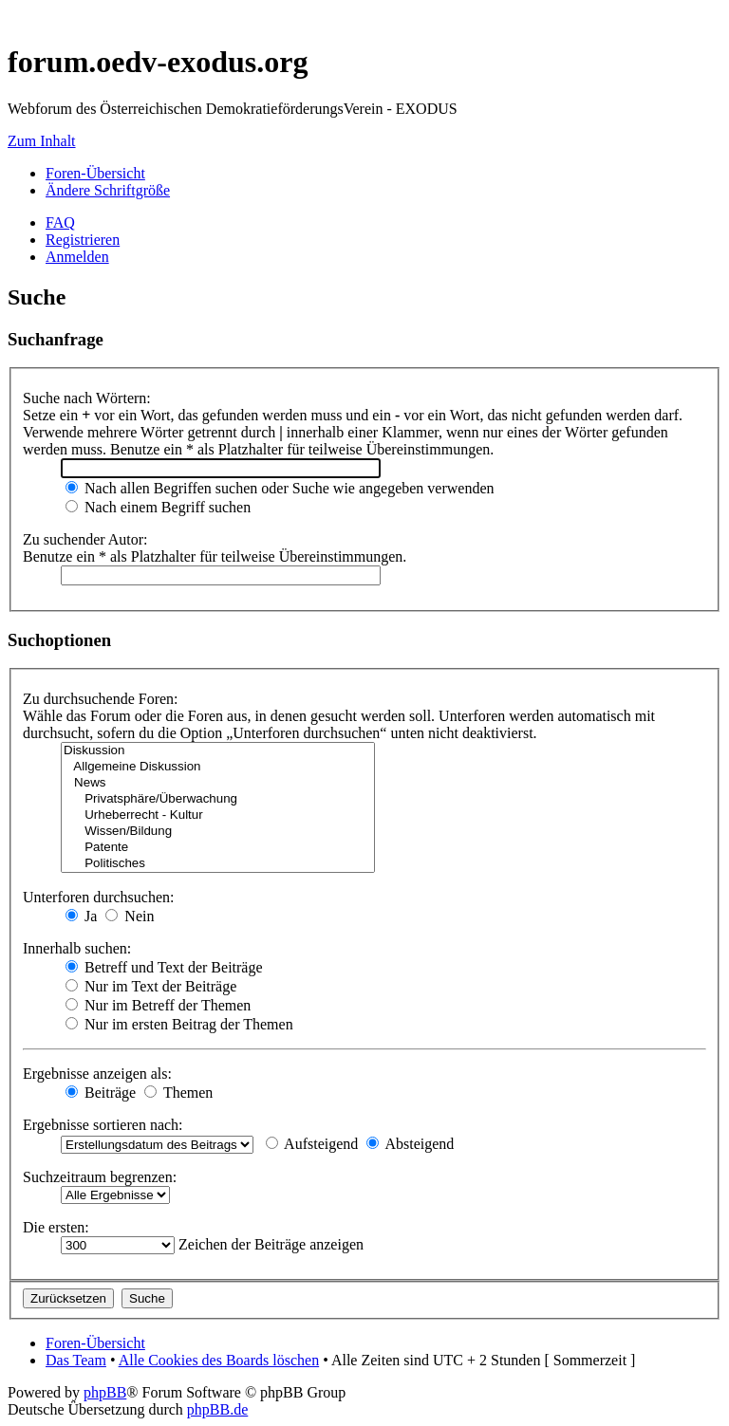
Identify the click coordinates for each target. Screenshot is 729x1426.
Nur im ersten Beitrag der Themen (179, 1024)
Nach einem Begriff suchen (158, 507)
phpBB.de (217, 1409)
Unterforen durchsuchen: (99, 897)
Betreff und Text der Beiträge (164, 967)
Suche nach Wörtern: (87, 398)
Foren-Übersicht (95, 173)
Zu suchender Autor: (85, 539)
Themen (178, 1092)
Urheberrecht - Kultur (218, 815)
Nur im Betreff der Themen (158, 1005)
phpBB (105, 1392)
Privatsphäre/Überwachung (218, 799)
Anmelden (77, 257)
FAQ (60, 222)
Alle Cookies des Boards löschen (219, 1360)
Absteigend (410, 1144)
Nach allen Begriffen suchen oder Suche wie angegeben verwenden (280, 488)
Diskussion (218, 751)
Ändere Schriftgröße (108, 190)
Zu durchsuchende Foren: (100, 699)
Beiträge (100, 1092)
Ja (81, 916)
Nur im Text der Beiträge (150, 986)
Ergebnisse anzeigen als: (97, 1073)
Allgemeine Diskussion (218, 767)
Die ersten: (56, 1227)
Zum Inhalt (42, 141)
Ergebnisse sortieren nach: (103, 1125)
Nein (129, 916)
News (218, 783)
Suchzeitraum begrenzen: (100, 1177)
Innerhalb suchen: (77, 948)
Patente (218, 848)
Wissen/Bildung (218, 832)
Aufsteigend (312, 1144)
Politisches (218, 864)
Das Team (76, 1360)
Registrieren (83, 239)
